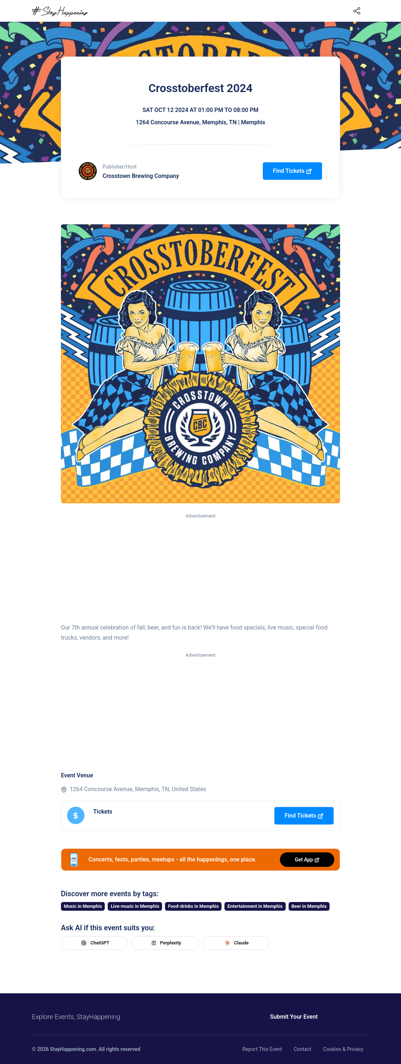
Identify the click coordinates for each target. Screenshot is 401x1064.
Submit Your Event (294, 1016)
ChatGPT (94, 943)
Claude (235, 943)
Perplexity (165, 943)
